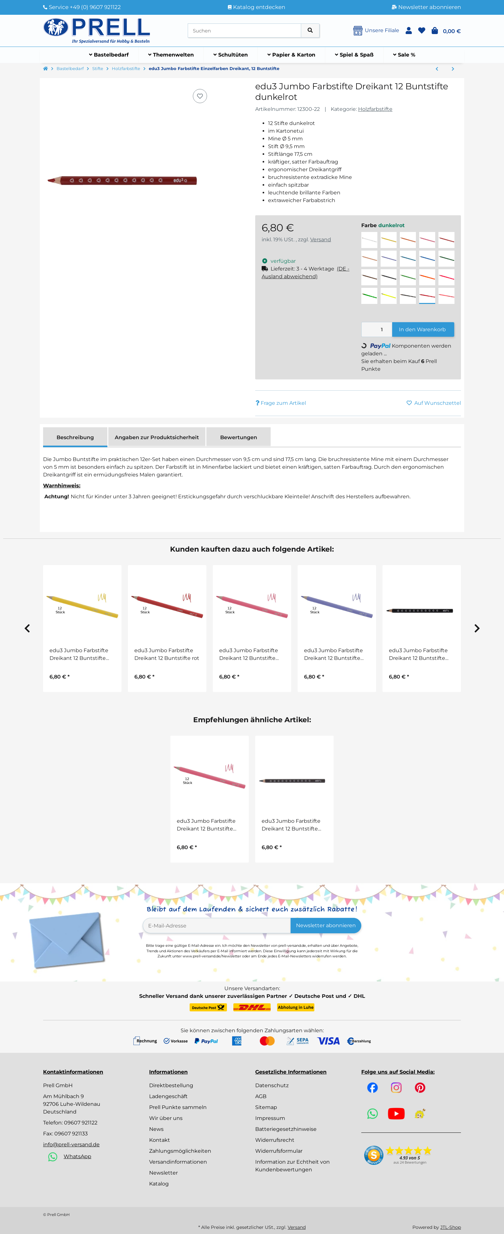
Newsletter (163, 1173)
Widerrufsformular (278, 1151)
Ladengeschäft (168, 1096)
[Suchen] (244, 30)
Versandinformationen (178, 1162)
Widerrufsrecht (274, 1140)
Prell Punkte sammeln (178, 1107)
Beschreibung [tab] (75, 437)
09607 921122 (80, 1123)
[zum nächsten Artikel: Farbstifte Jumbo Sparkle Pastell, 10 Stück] (453, 69)
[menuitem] (109, 55)
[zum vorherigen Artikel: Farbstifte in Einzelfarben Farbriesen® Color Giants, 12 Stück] (437, 69)
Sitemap (266, 1107)
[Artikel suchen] (310, 30)
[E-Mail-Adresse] (217, 925)
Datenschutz (272, 1085)
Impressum (270, 1118)
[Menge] (377, 329)
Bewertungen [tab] (238, 437)
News (156, 1129)
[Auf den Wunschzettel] (200, 96)
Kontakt (159, 1140)
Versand (320, 239)
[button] (409, 31)
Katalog (159, 1184)
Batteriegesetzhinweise (286, 1129)
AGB (260, 1096)
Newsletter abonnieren (326, 925)
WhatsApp (77, 1156)
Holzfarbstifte (375, 109)
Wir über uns (166, 1118)
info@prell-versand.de (71, 1144)
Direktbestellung (171, 1085)
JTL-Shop (450, 1227)
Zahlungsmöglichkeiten (180, 1151)
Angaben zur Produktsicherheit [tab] (157, 437)
